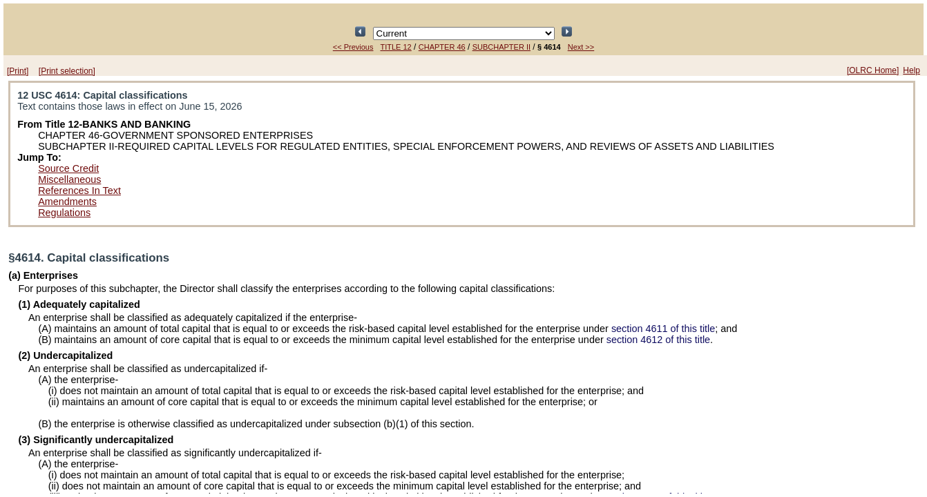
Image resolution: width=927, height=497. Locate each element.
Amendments (67, 201)
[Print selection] (67, 71)
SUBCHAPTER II (501, 47)
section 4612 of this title (658, 339)
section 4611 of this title (663, 328)
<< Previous (353, 47)
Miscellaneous (69, 179)
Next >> (581, 47)
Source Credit (68, 168)
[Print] (17, 71)
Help (911, 70)
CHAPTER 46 (442, 47)
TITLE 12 (396, 47)
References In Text (79, 190)
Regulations (64, 212)
